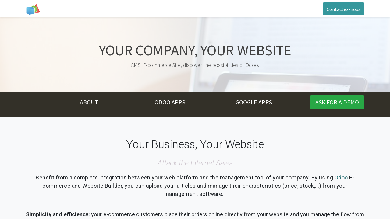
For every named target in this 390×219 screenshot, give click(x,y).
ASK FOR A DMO (337, 102)
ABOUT (89, 102)
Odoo (341, 177)
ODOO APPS (169, 102)
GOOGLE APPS (254, 102)
